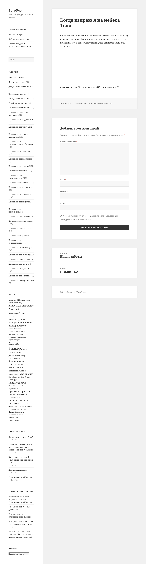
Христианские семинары (20, 247)
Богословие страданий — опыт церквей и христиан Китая (21, 460)
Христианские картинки (20, 159)
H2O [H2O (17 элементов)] (18, 300)
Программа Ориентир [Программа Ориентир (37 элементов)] (20, 391)
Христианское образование (21, 280)
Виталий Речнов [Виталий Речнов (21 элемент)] (16, 334)
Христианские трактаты (20, 268)
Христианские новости (19, 182)
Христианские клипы (19, 166)
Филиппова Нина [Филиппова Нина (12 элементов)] (25, 404)
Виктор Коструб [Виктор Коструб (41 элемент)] (17, 325)
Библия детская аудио (19, 39)
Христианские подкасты (20, 202)
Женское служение (17, 94)
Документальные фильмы (21, 86)
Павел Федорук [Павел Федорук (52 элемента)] (17, 382)
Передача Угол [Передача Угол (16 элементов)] (14, 389)
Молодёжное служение (19, 98)
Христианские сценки (19, 264)
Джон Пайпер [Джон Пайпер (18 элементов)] (14, 358)
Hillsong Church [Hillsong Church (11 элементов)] (25, 300)
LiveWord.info (81, 103)
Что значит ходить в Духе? (21, 437)
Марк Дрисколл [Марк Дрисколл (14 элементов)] (14, 377)
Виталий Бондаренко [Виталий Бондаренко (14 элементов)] (17, 331)
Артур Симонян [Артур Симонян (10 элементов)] (14, 317)
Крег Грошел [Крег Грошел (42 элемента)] (26, 373)
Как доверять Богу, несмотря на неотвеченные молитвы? (21, 534)
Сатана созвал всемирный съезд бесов (21, 524)
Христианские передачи (20, 194)
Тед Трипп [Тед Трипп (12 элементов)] (27, 401)
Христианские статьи (19, 255)
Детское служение (17, 82)
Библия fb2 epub (16, 34)
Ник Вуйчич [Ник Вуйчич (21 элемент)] (26, 377)
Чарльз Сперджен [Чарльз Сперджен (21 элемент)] (16, 412)
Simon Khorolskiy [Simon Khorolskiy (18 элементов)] (15, 303)
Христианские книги (18, 170)
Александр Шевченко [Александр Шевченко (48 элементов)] (21, 305)
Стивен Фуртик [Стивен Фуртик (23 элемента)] (15, 397)
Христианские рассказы (20, 228)
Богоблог (16, 10)
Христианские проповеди (21, 221)
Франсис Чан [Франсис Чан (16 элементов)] (13, 406)
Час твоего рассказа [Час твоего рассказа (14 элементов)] (16, 415)
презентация (90, 87)
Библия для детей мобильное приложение (20, 45)
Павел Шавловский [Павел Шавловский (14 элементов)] (16, 386)
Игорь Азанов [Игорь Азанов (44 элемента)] (16, 367)
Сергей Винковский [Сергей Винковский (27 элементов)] (18, 394)
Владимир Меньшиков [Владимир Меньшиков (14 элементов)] (17, 337)
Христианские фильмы (19, 276)
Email (64, 191)
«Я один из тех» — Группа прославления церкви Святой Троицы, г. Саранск (21, 447)
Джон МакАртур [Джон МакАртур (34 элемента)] (17, 355)
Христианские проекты (19, 216)
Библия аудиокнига (18, 29)
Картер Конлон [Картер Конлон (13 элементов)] (14, 374)
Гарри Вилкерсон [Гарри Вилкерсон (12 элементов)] (14, 340)
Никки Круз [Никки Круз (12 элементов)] (13, 380)
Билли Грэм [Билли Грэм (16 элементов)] (13, 323)
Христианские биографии (20, 127)
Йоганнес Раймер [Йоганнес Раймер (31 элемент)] (17, 370)
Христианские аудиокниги (21, 119)
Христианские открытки (20, 187)
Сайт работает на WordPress (73, 292)
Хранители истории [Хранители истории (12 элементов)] (25, 406)
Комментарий (68, 141)
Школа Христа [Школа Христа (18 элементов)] (14, 417)
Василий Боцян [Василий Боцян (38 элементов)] (25, 322)
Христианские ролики (19, 235)
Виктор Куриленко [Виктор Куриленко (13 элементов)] (15, 329)
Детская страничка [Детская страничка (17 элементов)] (16, 352)
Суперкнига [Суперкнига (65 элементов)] (16, 400)
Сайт (62, 203)
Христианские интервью (20, 151)
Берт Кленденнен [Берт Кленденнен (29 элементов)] (17, 319)
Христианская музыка (19, 107)
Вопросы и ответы (17, 77)
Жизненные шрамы (18, 470)
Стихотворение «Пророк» (20, 477)
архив (74, 87)
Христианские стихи (18, 259)
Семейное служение (18, 103)
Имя (63, 179)
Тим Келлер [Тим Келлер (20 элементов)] (14, 404)
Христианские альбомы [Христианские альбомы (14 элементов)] (17, 409)
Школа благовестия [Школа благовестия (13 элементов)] (15, 420)
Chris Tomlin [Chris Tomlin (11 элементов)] (12, 300)
